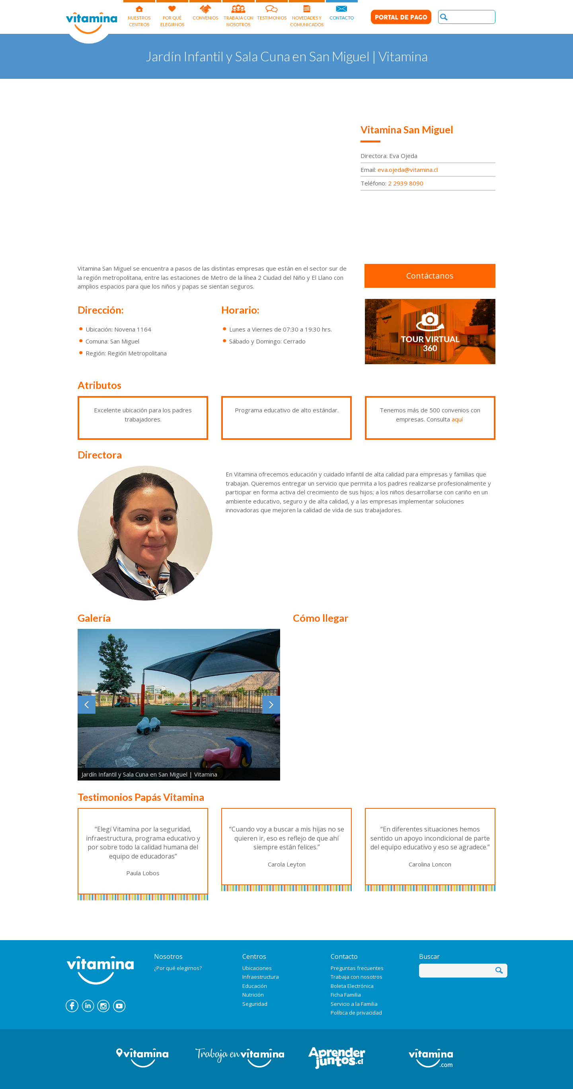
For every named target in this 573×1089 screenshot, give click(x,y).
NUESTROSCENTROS (139, 13)
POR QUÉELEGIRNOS (172, 13)
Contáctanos (430, 275)
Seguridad (254, 1003)
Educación (254, 985)
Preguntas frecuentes (357, 968)
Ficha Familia (346, 994)
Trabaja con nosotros (356, 976)
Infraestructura (260, 976)
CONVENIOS (205, 10)
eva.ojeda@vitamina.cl (408, 170)
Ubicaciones (257, 968)
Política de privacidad (356, 1012)
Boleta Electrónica (352, 985)
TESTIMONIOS (271, 10)
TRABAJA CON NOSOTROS (238, 13)
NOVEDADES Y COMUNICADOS (307, 13)
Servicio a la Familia (354, 1003)
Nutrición (253, 994)
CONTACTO (341, 10)
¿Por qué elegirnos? (178, 968)
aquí (457, 419)
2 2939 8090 (405, 183)
